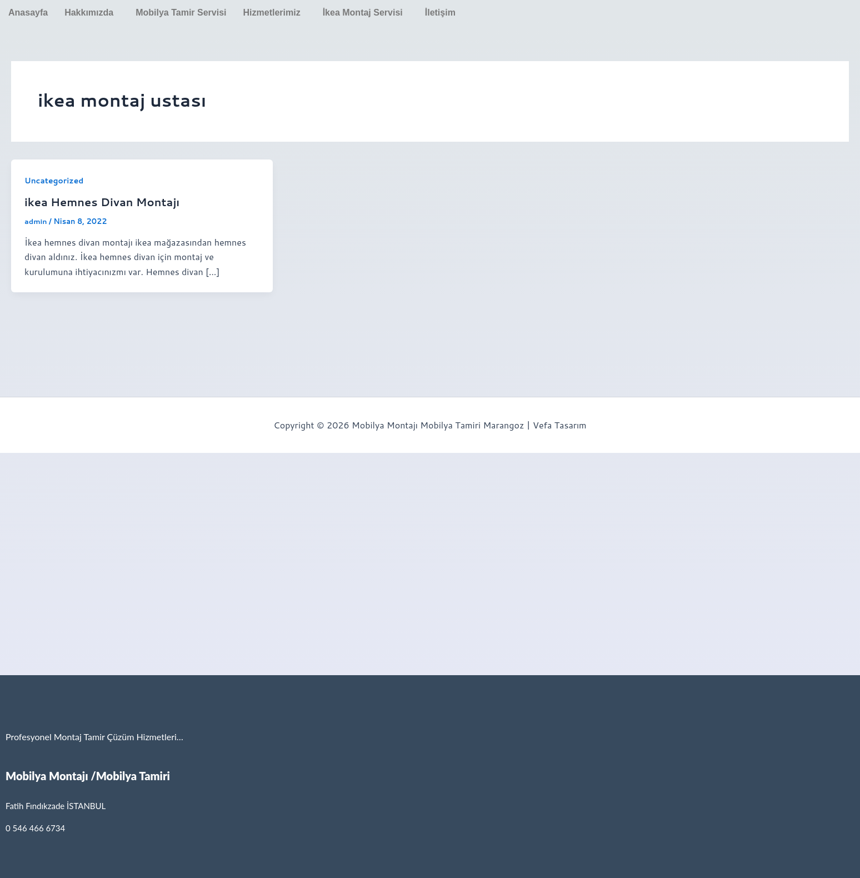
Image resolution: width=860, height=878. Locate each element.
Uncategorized (54, 180)
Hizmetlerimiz (272, 12)
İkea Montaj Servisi (363, 12)
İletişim (440, 12)
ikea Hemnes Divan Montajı (103, 201)
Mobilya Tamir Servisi (181, 12)
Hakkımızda (88, 12)
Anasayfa (28, 12)
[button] (91, 13)
